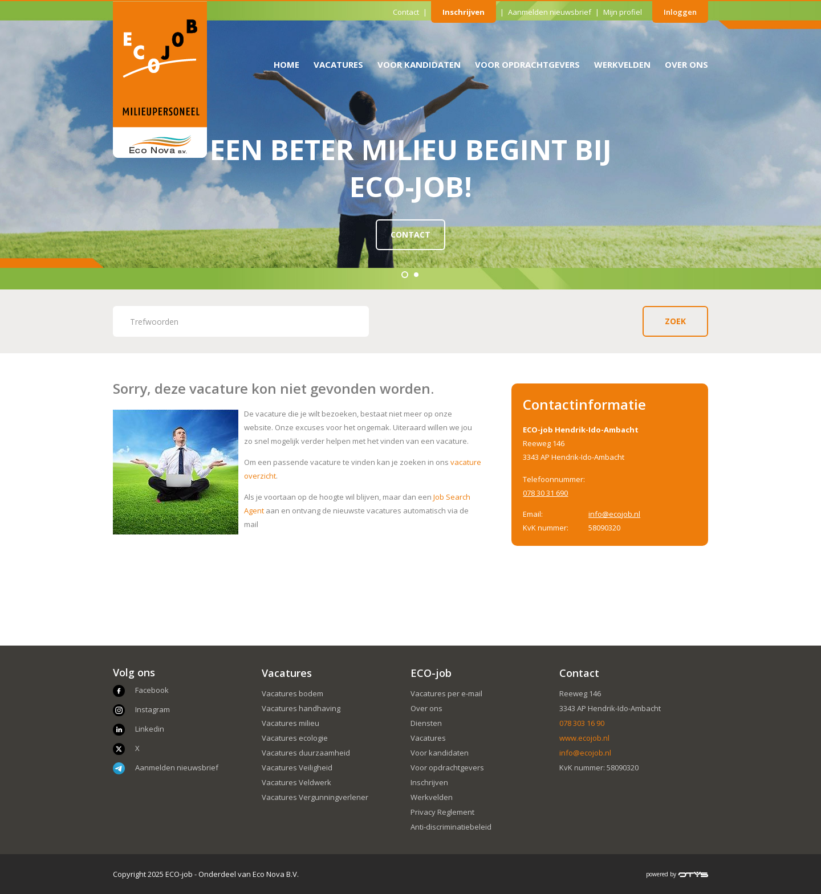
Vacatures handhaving (301, 708)
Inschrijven (463, 12)
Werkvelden (622, 64)
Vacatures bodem (292, 693)
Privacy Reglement (442, 812)
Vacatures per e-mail (446, 693)
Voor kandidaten (419, 64)
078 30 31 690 (545, 493)
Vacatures (338, 64)
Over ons (686, 64)
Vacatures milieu (290, 723)
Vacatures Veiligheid (297, 767)
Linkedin (149, 729)
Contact (406, 12)
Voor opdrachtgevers (527, 64)
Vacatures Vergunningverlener (315, 797)
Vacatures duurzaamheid (306, 753)
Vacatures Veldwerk (296, 782)
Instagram (152, 709)
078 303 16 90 (581, 723)
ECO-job (431, 673)
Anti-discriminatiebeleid (450, 827)
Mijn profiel (622, 12)
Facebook (152, 690)
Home (286, 64)
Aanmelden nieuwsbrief (549, 12)
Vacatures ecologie (295, 738)
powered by (677, 874)
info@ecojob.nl (614, 514)
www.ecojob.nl (584, 738)
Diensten (426, 723)
